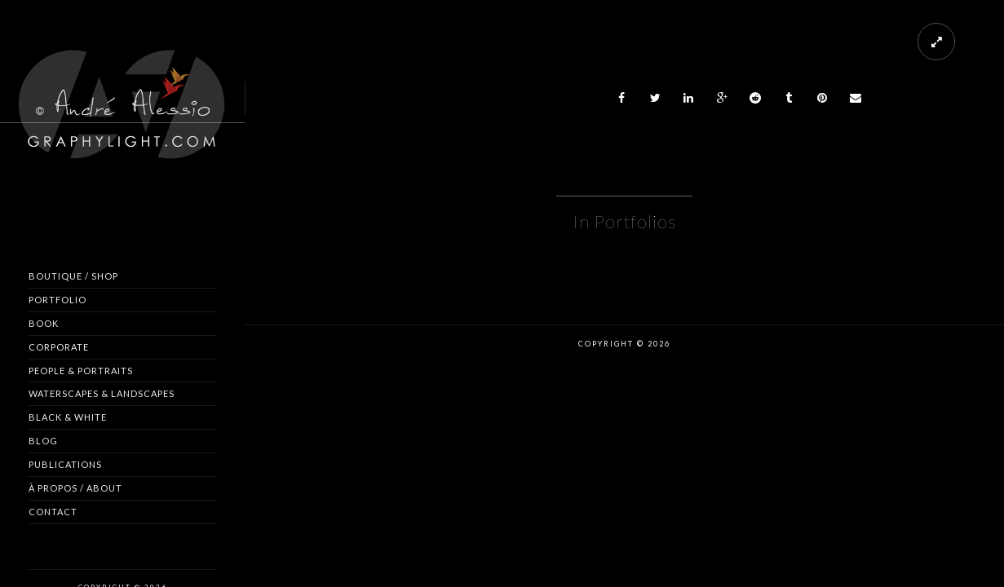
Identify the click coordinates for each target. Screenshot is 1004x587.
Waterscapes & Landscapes (102, 393)
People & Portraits (81, 370)
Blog (43, 440)
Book (44, 323)
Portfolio (57, 299)
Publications (65, 464)
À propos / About (75, 488)
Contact (53, 511)
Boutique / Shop (73, 276)
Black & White (68, 417)
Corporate (59, 347)
